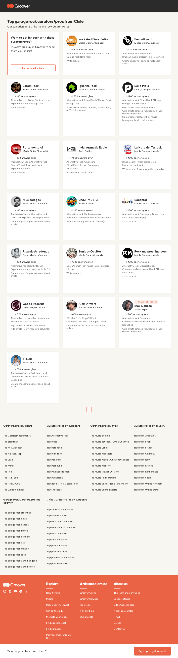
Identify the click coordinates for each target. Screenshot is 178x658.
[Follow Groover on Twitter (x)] (26, 592)
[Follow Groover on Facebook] (10, 592)
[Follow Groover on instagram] (4, 592)
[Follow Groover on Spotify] (20, 592)
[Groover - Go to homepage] (24, 585)
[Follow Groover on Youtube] (15, 592)
